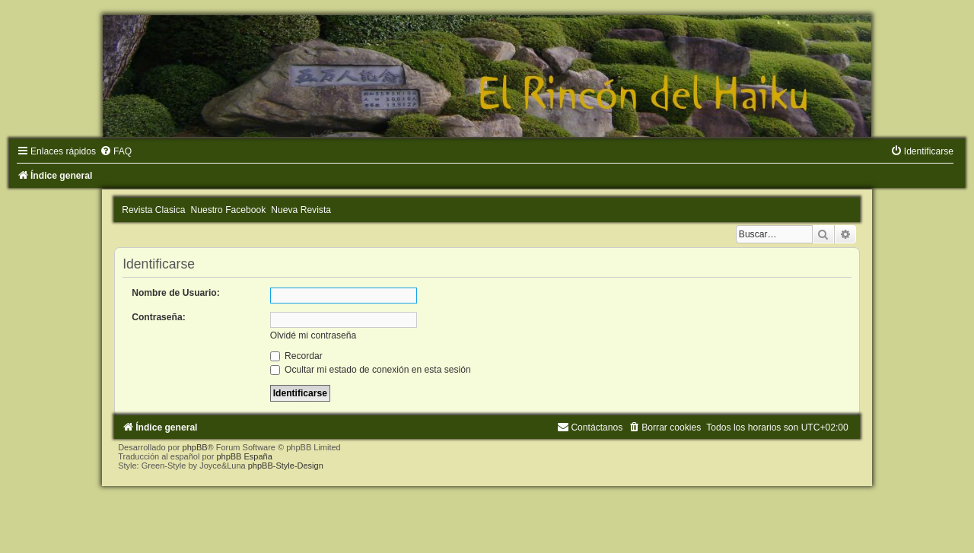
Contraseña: (159, 317)
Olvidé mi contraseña (313, 335)
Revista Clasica (153, 210)
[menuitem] (116, 151)
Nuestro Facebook (228, 210)
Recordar (296, 356)
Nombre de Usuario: (176, 293)
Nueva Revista (301, 210)
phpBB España (244, 456)
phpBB (195, 447)
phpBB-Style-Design (285, 465)
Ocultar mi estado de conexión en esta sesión (370, 369)
